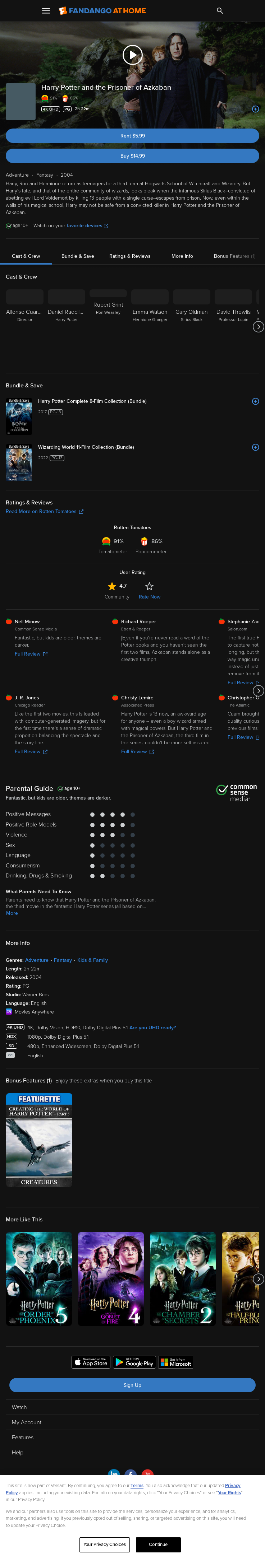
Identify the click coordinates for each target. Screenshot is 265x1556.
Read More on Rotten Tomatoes (44, 511)
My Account (26, 1422)
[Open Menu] (46, 11)
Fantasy (63, 960)
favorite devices (87, 226)
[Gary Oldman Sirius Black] (192, 326)
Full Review (31, 654)
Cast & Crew (26, 256)
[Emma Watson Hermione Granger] (150, 326)
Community (117, 597)
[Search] (220, 11)
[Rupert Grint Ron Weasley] (108, 326)
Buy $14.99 (132, 156)
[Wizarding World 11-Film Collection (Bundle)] (148, 447)
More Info (182, 256)
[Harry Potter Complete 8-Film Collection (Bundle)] (148, 401)
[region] (132, 1515)
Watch (19, 1407)
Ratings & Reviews (130, 256)
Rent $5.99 (132, 136)
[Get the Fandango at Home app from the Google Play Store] (134, 1363)
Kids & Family (92, 960)
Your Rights (229, 1493)
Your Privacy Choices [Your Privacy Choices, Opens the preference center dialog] (104, 1544)
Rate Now (149, 597)
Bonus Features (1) (235, 256)
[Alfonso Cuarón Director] (25, 326)
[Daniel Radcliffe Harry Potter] (66, 326)
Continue (158, 1544)
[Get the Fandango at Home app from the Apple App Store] (91, 1363)
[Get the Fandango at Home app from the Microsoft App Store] (175, 1363)
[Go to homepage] (102, 11)
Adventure (37, 960)
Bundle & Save (77, 256)
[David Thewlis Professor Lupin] (233, 326)
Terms (137, 1486)
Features (22, 1437)
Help (17, 1452)
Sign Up (132, 1385)
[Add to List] (255, 109)
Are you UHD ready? (152, 1028)
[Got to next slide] (258, 326)
